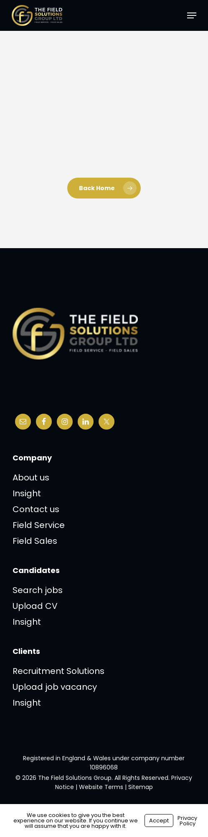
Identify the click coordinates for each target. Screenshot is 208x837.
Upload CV (35, 606)
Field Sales (35, 541)
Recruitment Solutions (58, 671)
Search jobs (38, 590)
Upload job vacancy (55, 687)
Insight (27, 493)
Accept (159, 820)
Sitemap (140, 787)
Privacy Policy (187, 820)
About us (31, 477)
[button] (191, 15)
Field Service (39, 525)
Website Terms (101, 787)
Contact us (36, 509)
